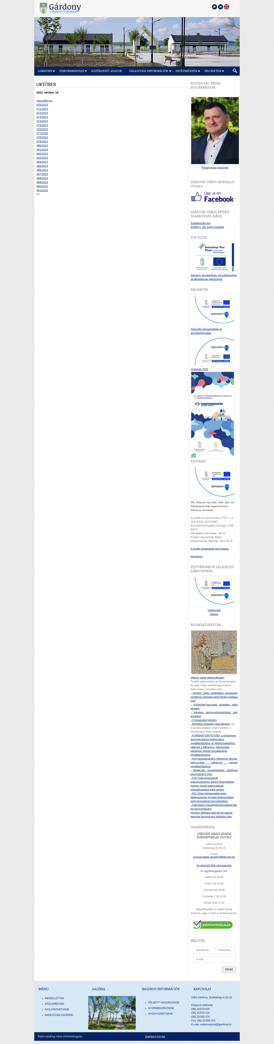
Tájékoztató (214, 610)
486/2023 (42, 170)
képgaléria (196, 556)
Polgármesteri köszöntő (214, 167)
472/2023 (42, 113)
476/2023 (42, 129)
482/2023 (42, 153)
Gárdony (45, 71)
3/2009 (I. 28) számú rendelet (207, 227)
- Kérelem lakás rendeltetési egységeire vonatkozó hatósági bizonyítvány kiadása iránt (214, 697)
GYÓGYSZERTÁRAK (160, 1013)
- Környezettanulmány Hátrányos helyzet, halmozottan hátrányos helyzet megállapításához (214, 762)
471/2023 (42, 108)
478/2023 (42, 137)
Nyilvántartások (57, 1009)
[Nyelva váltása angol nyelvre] (226, 6)
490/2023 (42, 186)
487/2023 (42, 174)
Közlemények (54, 1003)
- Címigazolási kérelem (204, 720)
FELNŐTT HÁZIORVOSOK (163, 1002)
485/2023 (42, 165)
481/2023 (42, 149)
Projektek (212, 71)
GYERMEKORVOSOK (161, 1008)
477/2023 (42, 133)
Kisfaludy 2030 (199, 369)
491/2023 (42, 190)
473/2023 (42, 117)
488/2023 (42, 178)
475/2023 (42, 125)
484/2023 (42, 161)
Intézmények (186, 71)
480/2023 (42, 145)
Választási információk (148, 71)
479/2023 (42, 141)
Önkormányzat (71, 71)
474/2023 (42, 121)
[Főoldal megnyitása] (214, 6)
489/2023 (42, 182)
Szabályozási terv (201, 223)
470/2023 (42, 104)
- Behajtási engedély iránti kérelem (210, 724)
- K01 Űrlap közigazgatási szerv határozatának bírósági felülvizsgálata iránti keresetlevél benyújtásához (212, 797)
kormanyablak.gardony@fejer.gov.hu (214, 856)
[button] (235, 71)
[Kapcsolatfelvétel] (220, 6)
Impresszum (155, 1037)
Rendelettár (54, 998)
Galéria (214, 614)
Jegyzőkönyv (44, 100)
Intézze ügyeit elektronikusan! (207, 677)
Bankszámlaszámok (59, 1015)
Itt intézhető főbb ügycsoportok (214, 865)
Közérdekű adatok (106, 71)
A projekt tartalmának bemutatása (210, 548)
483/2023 (42, 157)
